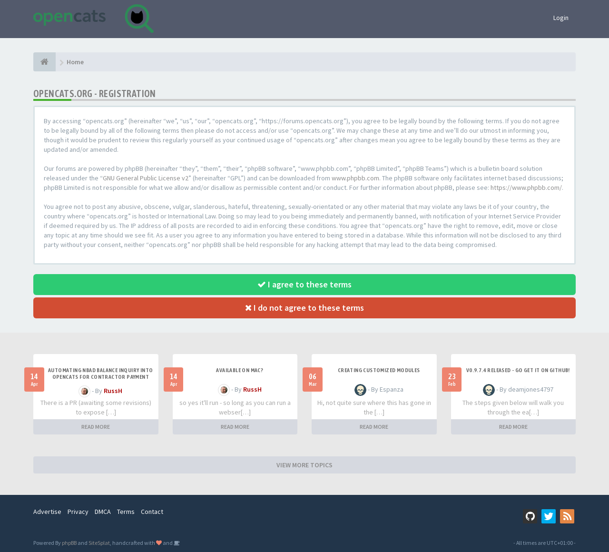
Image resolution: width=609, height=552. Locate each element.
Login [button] (561, 17)
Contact (152, 511)
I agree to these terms (304, 284)
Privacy (78, 511)
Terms (126, 511)
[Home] (44, 61)
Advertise (47, 511)
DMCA (103, 511)
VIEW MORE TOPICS (304, 465)
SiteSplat (99, 542)
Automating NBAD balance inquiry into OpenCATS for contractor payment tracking (100, 377)
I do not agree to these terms (304, 307)
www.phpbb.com (355, 178)
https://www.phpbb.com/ (526, 187)
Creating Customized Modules (379, 370)
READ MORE (95, 426)
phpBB (69, 542)
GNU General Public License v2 (145, 178)
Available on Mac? (239, 370)
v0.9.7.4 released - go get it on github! (518, 370)
